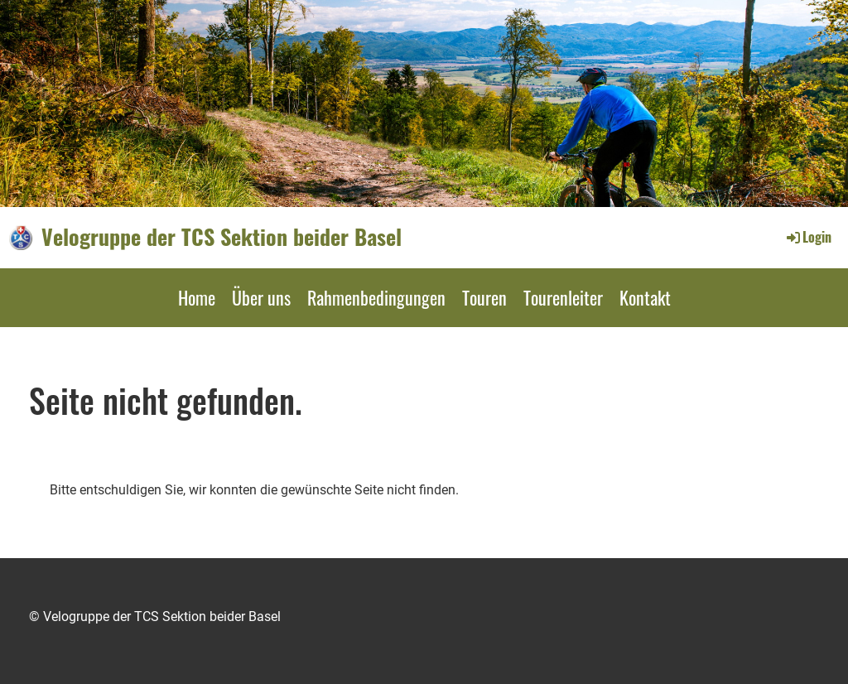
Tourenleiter (563, 297)
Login (807, 237)
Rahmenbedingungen (376, 297)
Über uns (261, 297)
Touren (484, 297)
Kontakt (645, 297)
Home (196, 297)
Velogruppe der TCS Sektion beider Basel (221, 237)
